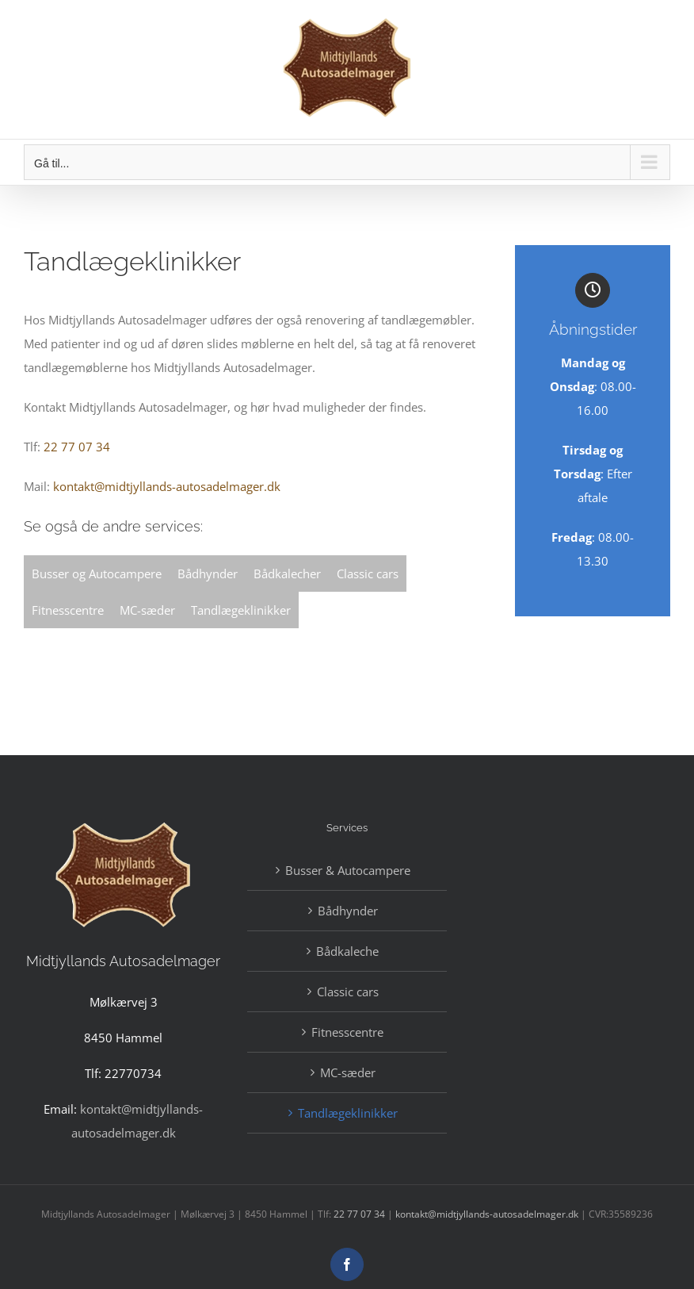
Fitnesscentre (68, 610)
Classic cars (367, 573)
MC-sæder (147, 610)
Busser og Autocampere (97, 573)
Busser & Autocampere (347, 870)
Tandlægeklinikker (241, 610)
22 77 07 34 (77, 447)
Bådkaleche (347, 951)
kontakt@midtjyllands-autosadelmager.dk (166, 486)
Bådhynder (207, 573)
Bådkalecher (287, 573)
